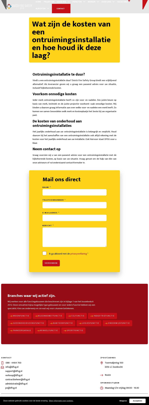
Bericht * (48, 228)
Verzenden (51, 265)
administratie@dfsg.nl (16, 387)
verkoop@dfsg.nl (13, 379)
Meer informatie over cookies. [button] (61, 401)
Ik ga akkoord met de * (68, 256)
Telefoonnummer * (54, 202)
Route (108, 378)
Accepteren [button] (137, 401)
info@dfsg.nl (12, 370)
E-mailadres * (50, 215)
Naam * (46, 189)
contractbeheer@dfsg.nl (17, 383)
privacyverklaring (78, 256)
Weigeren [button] (123, 401)
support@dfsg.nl (13, 374)
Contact (44, 8)
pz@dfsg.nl (11, 391)
